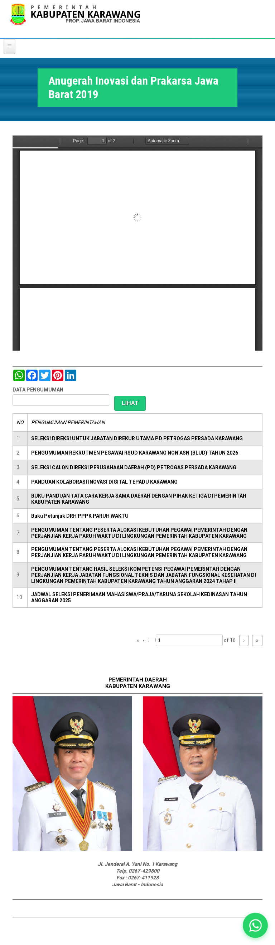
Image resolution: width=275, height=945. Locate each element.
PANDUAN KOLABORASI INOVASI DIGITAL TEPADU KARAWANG (104, 482)
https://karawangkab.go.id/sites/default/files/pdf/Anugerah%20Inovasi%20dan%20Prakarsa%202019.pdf (137, 243)
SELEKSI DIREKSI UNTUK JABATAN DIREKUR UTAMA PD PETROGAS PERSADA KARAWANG (137, 438)
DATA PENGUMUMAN (38, 390)
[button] (255, 925)
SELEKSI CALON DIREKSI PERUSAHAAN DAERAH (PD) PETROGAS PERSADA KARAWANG (133, 467)
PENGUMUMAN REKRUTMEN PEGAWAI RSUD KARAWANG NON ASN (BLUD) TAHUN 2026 (134, 453)
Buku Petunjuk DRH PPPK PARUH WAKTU (80, 516)
